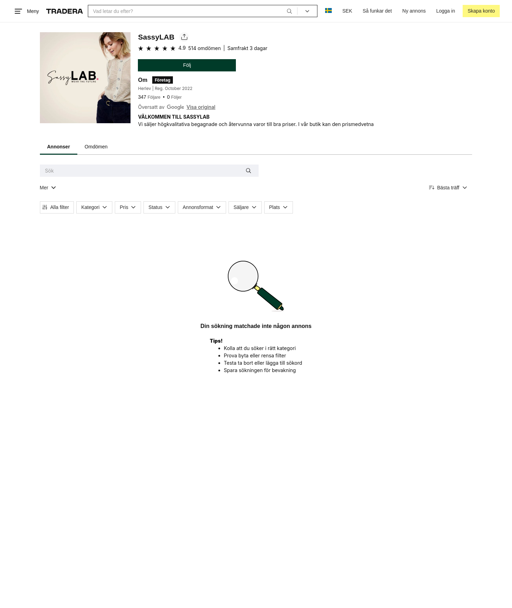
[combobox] (192, 11)
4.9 (181, 48)
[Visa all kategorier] (48, 188)
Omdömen (96, 146)
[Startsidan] (64, 11)
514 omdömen (204, 48)
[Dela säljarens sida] (184, 37)
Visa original (201, 107)
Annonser (58, 146)
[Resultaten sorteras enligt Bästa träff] (448, 188)
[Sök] (289, 11)
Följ (187, 65)
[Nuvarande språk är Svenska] (328, 11)
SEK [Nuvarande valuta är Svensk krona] (347, 11)
